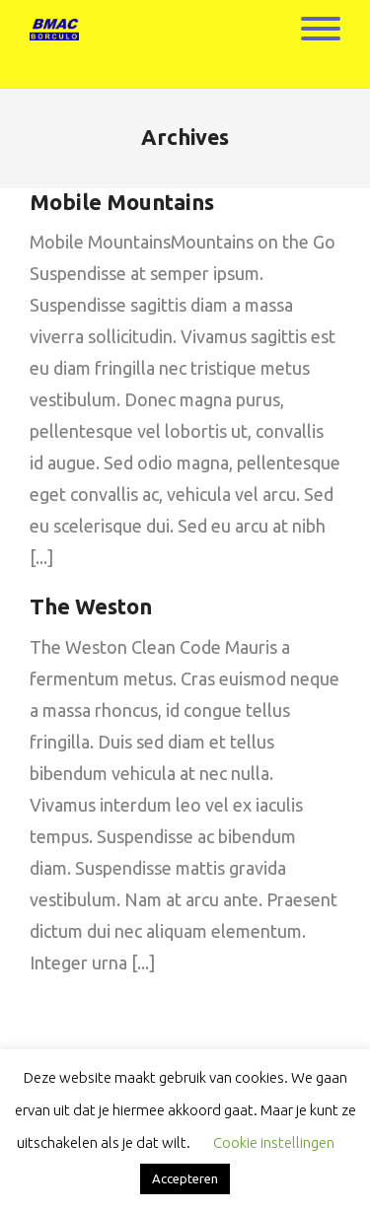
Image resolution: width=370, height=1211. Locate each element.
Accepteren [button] (185, 1178)
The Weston (91, 606)
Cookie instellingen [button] (273, 1142)
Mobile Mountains (122, 201)
